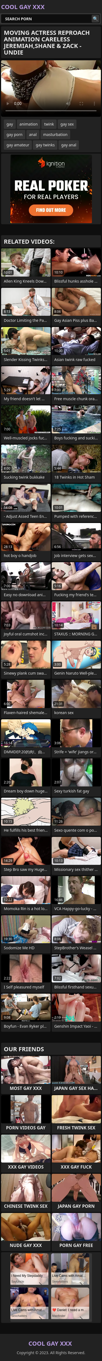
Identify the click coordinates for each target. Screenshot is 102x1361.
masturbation (55, 134)
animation (29, 124)
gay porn (15, 134)
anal (33, 134)
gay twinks (45, 144)
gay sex (67, 124)
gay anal (68, 144)
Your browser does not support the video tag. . (51, 88)
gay (10, 124)
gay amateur (18, 144)
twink (49, 124)
